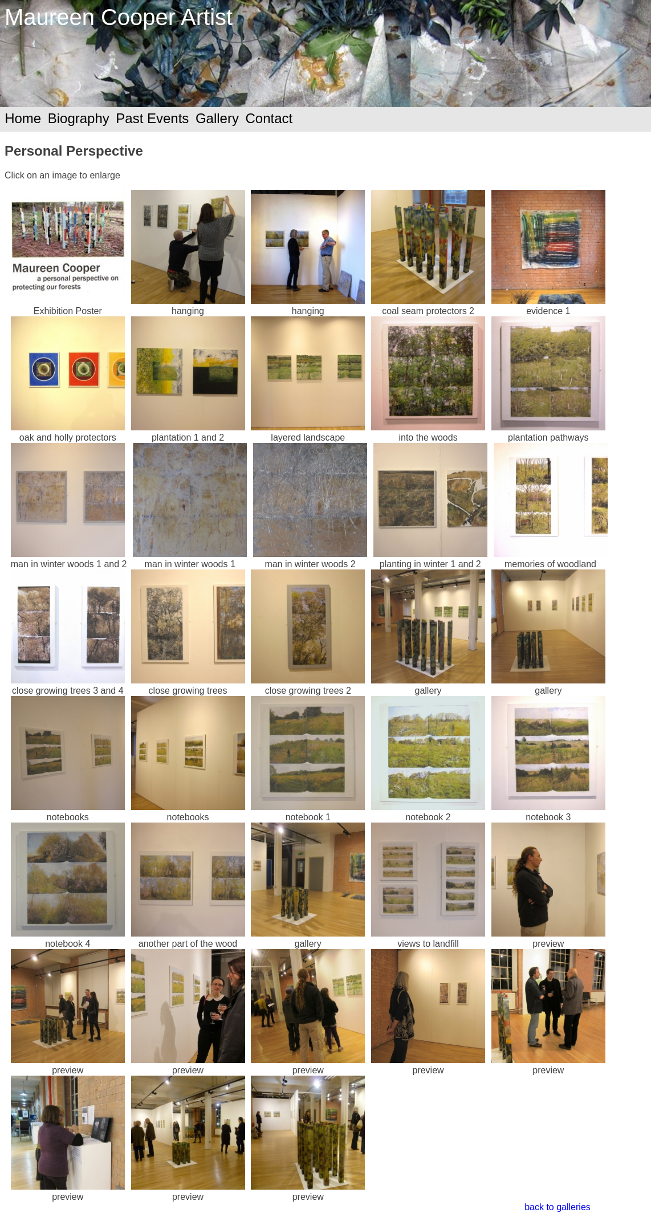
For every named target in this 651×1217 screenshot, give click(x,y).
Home (23, 118)
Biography (78, 118)
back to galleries (557, 1207)
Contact (268, 118)
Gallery (217, 118)
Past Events (152, 118)
